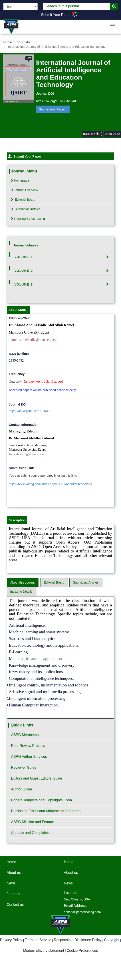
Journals (23, 42)
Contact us (15, 904)
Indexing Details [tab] (21, 591)
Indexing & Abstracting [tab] (28, 218)
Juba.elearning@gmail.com (27, 454)
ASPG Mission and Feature (32, 822)
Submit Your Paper (56, 15)
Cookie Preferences (82, 950)
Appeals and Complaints (30, 833)
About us (14, 872)
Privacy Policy (11, 940)
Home (7, 42)
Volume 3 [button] (23, 284)
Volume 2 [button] (23, 270)
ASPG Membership (26, 735)
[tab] (60, 257)
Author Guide (21, 789)
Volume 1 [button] (23, 257)
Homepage (20, 180)
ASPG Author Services (29, 756)
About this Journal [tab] (22, 582)
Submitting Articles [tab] (25, 209)
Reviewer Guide (23, 767)
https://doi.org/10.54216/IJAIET (57, 101)
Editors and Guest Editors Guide (36, 778)
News (11, 883)
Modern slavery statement (43, 950)
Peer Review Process (28, 746)
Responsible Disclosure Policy (77, 940)
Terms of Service (38, 940)
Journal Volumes (25, 245)
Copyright (111, 940)
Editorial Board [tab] (23, 199)
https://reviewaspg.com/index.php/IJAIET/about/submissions (50, 484)
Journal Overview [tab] (24, 190)
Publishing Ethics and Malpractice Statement (46, 811)
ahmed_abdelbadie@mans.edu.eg (33, 340)
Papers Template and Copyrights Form (41, 800)
